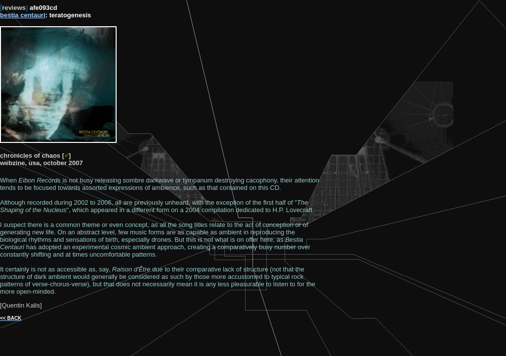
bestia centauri (22, 15)
